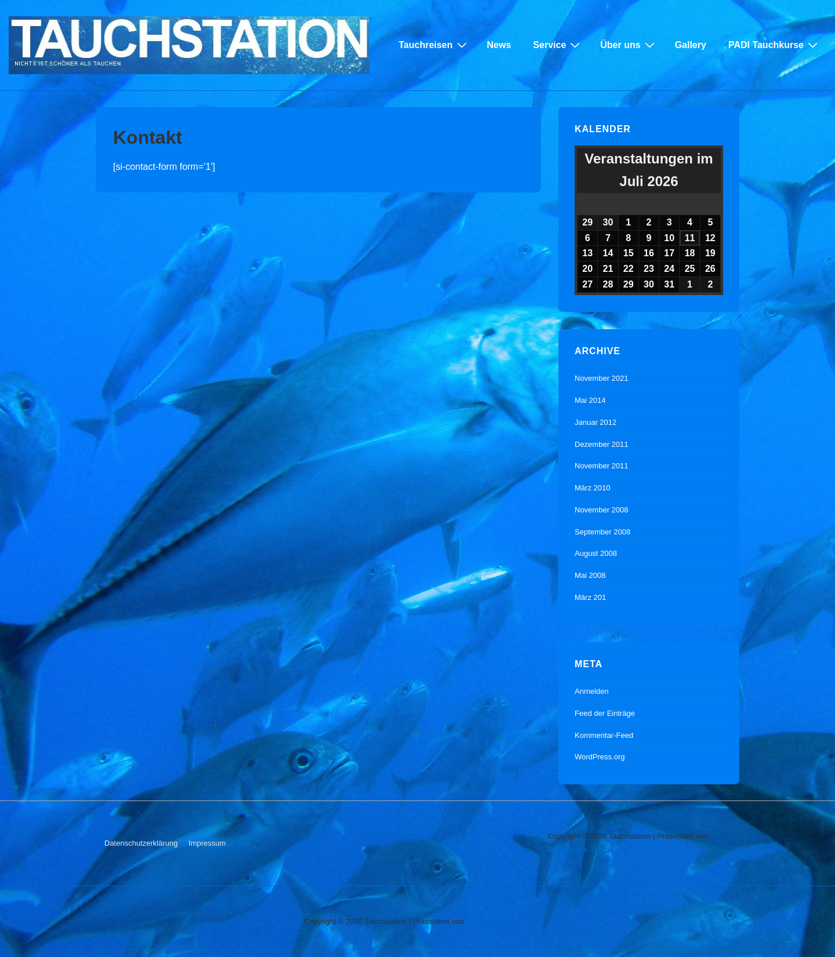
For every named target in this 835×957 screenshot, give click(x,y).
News (499, 45)
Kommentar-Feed (604, 735)
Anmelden (592, 691)
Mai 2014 (590, 400)
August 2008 (596, 553)
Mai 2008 (590, 575)
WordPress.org (600, 756)
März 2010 (592, 487)
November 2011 (602, 465)
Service (558, 45)
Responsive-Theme (580, 849)
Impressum (207, 843)
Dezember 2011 (602, 444)
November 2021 (602, 378)
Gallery (690, 45)
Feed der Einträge (605, 713)
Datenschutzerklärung (140, 843)
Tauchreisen (433, 45)
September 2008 (602, 531)
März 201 (590, 597)
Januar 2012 (595, 422)
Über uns (628, 45)
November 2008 (602, 509)
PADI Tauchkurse (774, 45)
